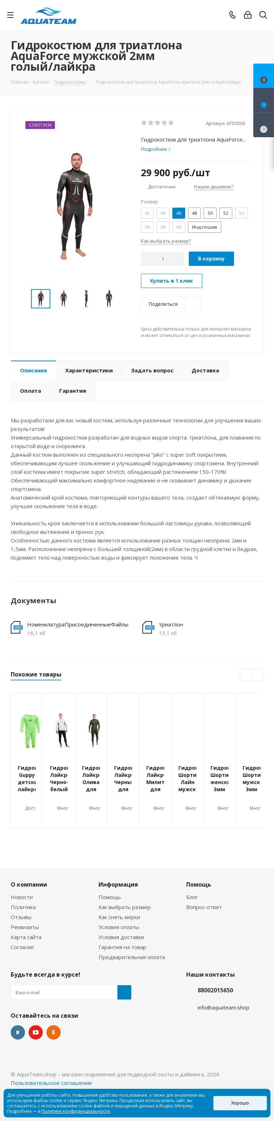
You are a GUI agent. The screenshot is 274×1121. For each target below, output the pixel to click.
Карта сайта (26, 937)
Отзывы (21, 917)
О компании (29, 884)
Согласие (22, 947)
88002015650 (215, 990)
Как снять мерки (119, 917)
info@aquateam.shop (223, 1007)
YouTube (36, 1032)
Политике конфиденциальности (75, 1111)
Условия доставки (121, 937)
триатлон (171, 624)
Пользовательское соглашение (51, 1082)
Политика (23, 907)
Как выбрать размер (124, 907)
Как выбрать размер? (166, 241)
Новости (22, 897)
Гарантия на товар (122, 947)
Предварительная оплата (131, 957)
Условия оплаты (118, 927)
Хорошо (240, 1103)
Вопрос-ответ (204, 907)
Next (125, 299)
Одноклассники (53, 1032)
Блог (192, 897)
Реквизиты (25, 927)
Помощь (109, 897)
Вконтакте (18, 1032)
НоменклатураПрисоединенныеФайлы (77, 624)
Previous (22, 299)
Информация (118, 884)
